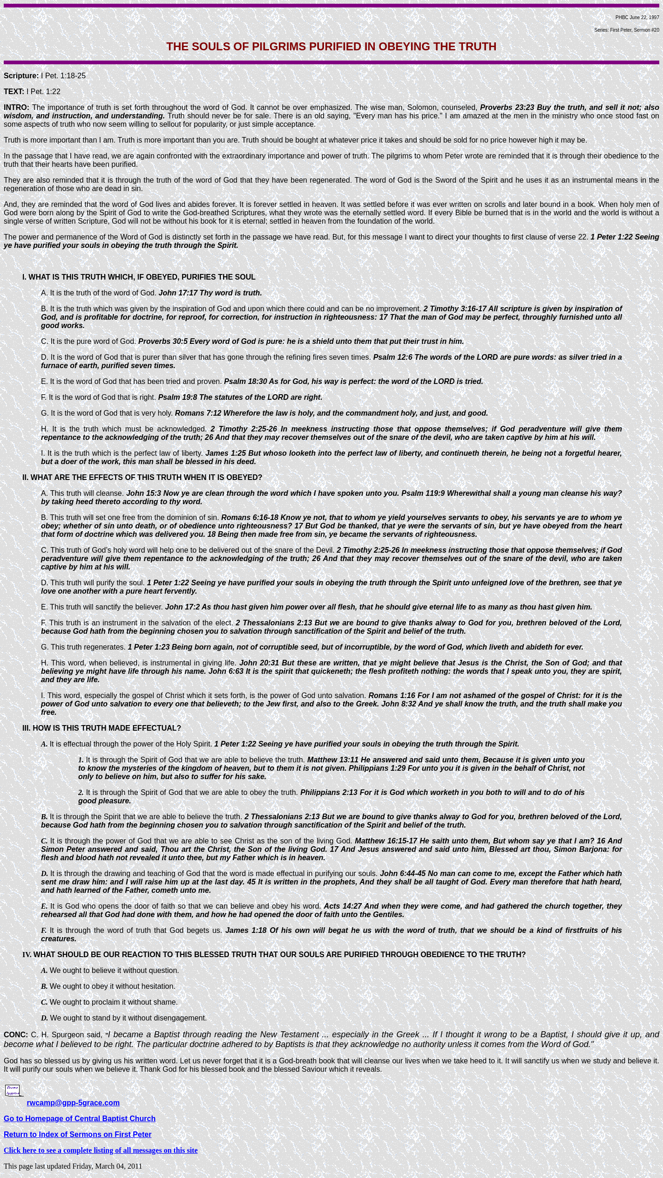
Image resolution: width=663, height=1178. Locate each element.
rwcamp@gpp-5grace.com (73, 1103)
